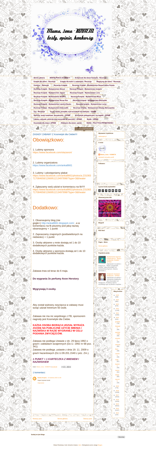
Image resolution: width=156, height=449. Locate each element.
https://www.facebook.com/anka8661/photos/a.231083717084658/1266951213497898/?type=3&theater (62, 177)
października (117, 333)
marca (117, 370)
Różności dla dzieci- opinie (71, 123)
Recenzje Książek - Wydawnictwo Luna (85, 93)
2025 (117, 295)
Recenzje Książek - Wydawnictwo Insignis (86, 89)
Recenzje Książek (60, 85)
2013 (117, 413)
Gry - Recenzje (39, 112)
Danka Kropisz (42, 377)
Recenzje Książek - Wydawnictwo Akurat (49, 89)
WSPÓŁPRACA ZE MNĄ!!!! (60, 78)
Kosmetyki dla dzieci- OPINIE (45, 123)
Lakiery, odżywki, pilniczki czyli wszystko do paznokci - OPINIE (58, 119)
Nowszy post (37, 419)
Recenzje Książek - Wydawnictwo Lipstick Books (52, 104)
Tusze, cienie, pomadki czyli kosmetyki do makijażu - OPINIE (73, 112)
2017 (117, 395)
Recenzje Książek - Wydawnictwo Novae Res (51, 100)
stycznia (117, 380)
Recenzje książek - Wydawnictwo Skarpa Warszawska (93, 108)
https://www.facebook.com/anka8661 (52, 165)
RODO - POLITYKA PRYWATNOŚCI (100, 123)
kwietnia (117, 365)
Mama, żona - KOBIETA (108, 154)
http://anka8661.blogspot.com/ (58, 223)
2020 (117, 317)
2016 (117, 399)
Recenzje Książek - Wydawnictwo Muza (86, 97)
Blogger (100, 445)
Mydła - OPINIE (92, 119)
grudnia (117, 322)
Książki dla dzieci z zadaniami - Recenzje (76, 81)
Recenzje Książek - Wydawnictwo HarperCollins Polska (93, 85)
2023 (117, 304)
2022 (117, 308)
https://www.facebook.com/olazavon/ (52, 152)
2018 (117, 390)
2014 (117, 408)
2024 (117, 300)
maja (116, 359)
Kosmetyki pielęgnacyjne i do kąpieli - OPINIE (92, 115)
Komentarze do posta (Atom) (66, 425)
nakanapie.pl (102, 136)
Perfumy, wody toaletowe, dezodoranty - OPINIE (52, 115)
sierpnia (117, 344)
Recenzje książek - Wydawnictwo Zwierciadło (51, 108)
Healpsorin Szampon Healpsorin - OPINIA (113, 274)
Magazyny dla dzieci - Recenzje (109, 81)
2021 (117, 313)
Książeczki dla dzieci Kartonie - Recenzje (90, 78)
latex (79, 445)
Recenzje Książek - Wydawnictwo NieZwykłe (90, 100)
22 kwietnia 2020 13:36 (54, 377)
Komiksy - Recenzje (41, 85)
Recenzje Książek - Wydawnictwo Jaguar (49, 93)
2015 (117, 404)
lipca (116, 349)
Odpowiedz (41, 383)
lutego (117, 375)
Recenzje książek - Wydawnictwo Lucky (91, 104)
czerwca (117, 354)
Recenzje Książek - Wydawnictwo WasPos (50, 97)
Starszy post (87, 419)
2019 (117, 386)
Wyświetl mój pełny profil (106, 157)
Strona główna (39, 78)
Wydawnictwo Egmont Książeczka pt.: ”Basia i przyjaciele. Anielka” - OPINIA (114, 259)
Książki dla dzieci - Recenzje (44, 81)
